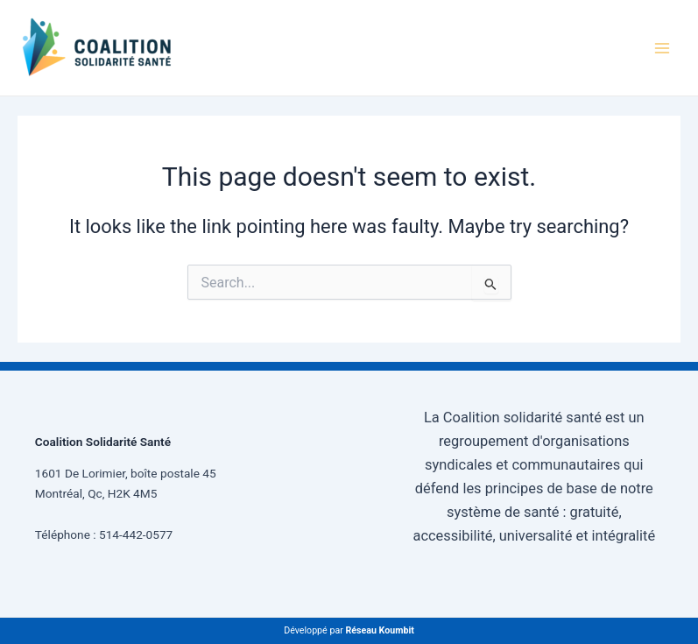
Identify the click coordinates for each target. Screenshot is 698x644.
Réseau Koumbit (379, 630)
